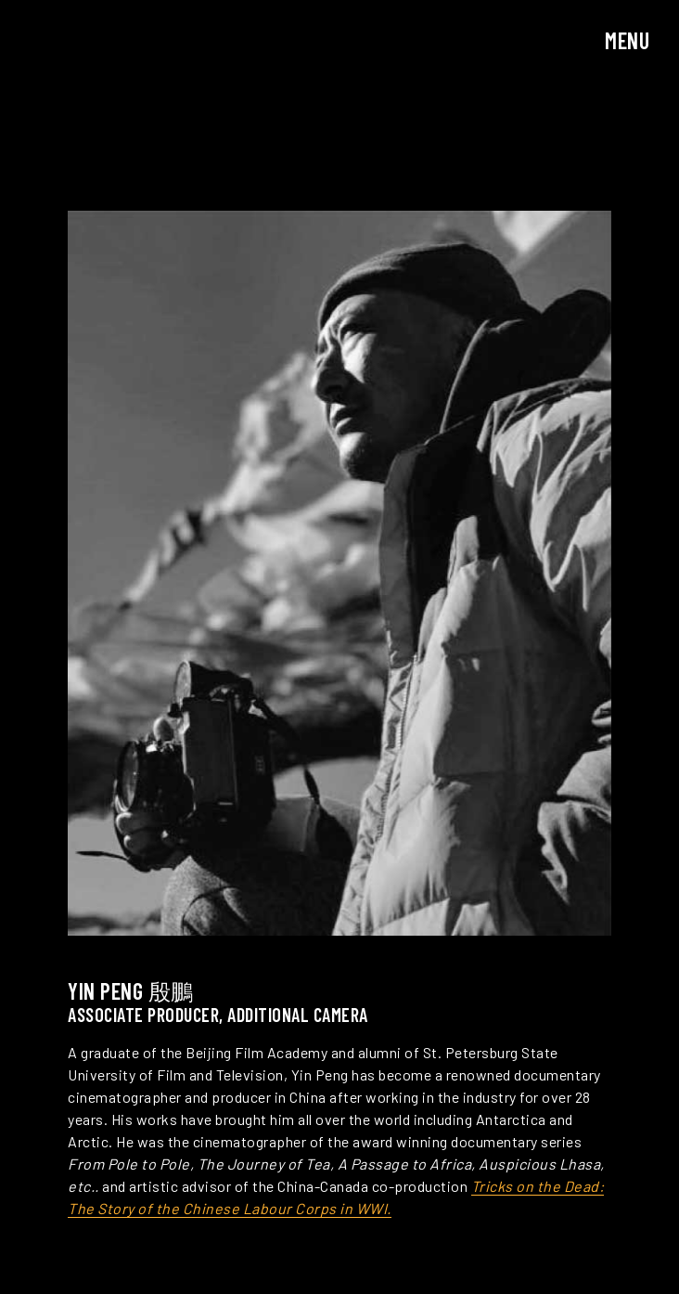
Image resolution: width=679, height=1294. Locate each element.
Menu (627, 40)
